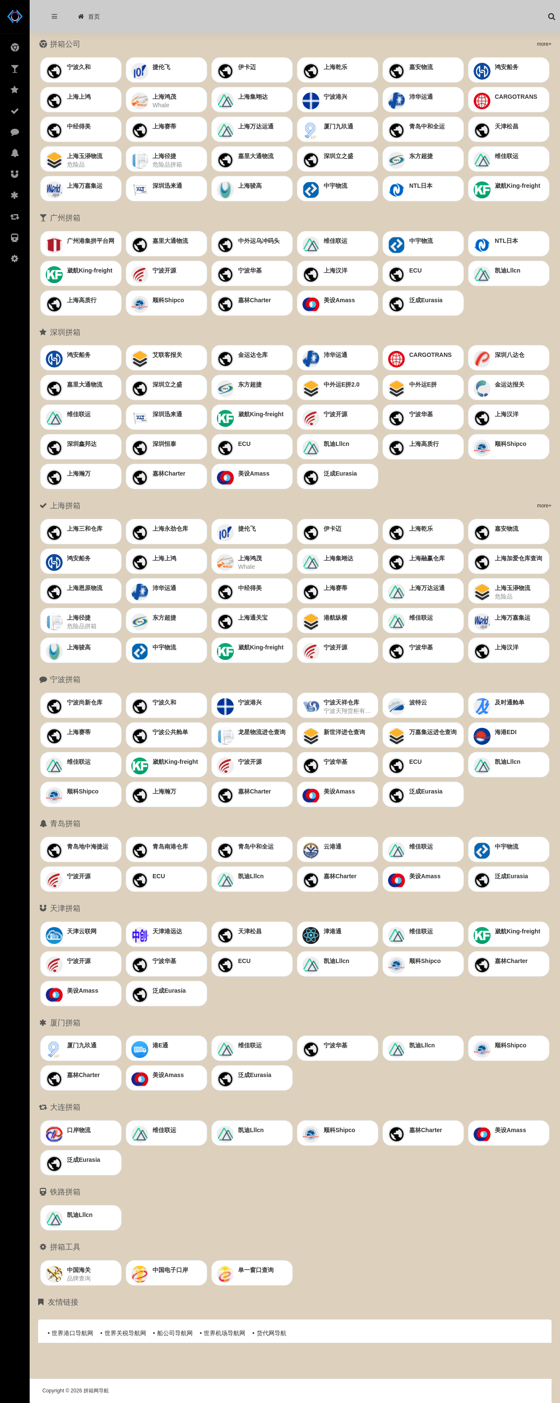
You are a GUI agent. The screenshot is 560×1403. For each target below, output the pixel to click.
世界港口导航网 (72, 1333)
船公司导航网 (175, 1333)
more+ (544, 44)
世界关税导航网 (125, 1333)
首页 (89, 16)
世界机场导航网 (224, 1333)
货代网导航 (271, 1333)
